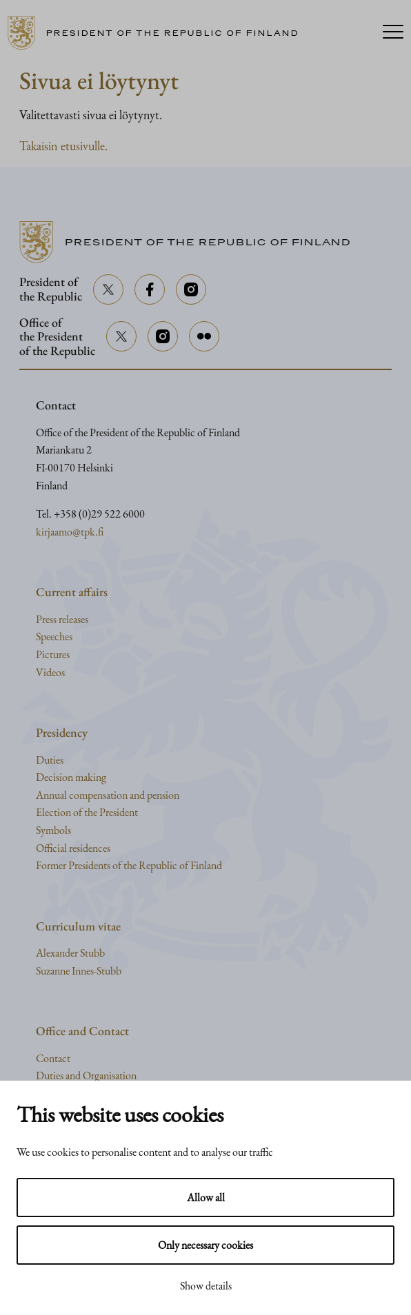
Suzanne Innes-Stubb (78, 971)
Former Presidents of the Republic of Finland (129, 865)
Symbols (53, 830)
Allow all (206, 1197)
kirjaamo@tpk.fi (69, 531)
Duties (49, 760)
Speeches (54, 636)
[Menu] (393, 33)
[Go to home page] (158, 33)
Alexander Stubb (70, 953)
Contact (53, 1058)
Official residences (73, 848)
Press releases (62, 619)
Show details (206, 1285)
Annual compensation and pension (107, 795)
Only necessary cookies (205, 1245)
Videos (50, 672)
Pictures (53, 654)
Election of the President (87, 812)
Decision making (71, 777)
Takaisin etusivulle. (63, 146)
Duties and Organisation (86, 1075)
